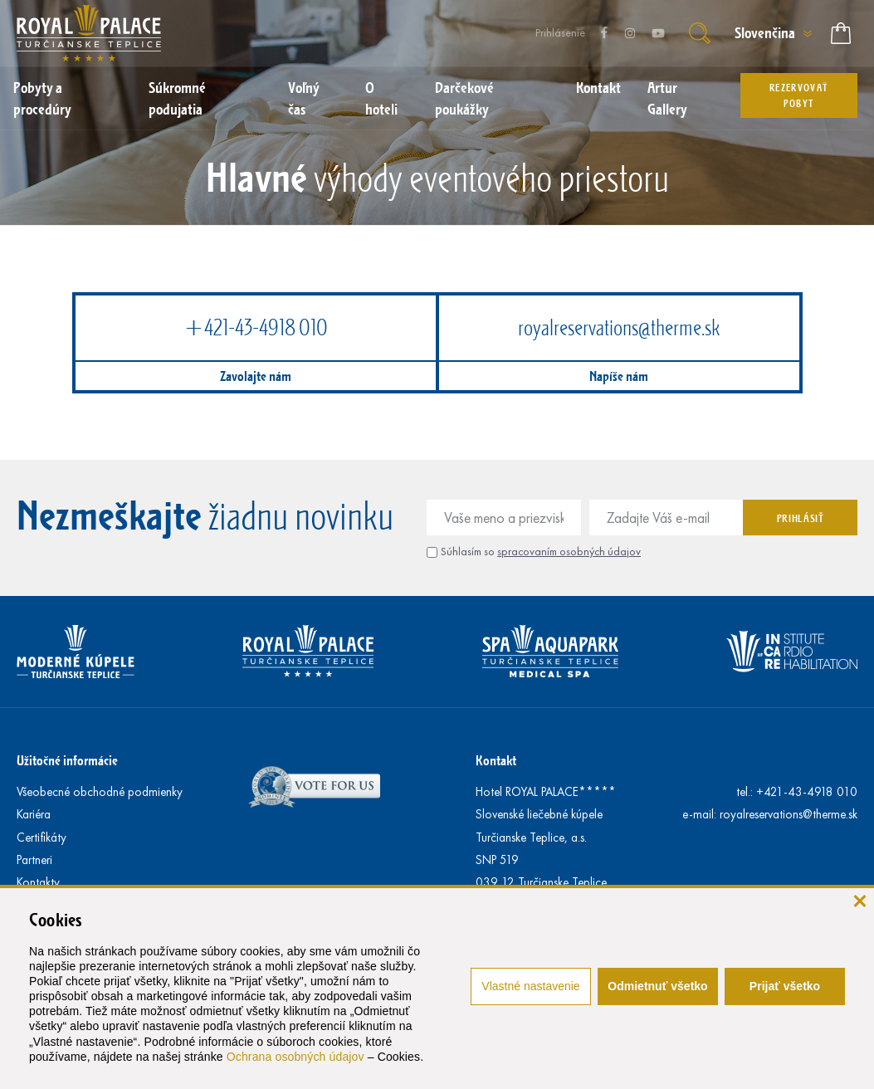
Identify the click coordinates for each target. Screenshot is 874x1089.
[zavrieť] (859, 899)
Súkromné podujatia (177, 98)
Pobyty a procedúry (42, 98)
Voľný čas (304, 98)
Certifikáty (41, 837)
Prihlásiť (800, 518)
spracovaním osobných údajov (569, 551)
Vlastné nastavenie (530, 986)
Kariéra (34, 814)
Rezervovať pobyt (798, 95)
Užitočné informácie (67, 760)
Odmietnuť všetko (657, 986)
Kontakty (38, 882)
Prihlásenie (560, 33)
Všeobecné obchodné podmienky (100, 791)
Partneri (34, 859)
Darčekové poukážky (464, 98)
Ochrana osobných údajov (295, 1056)
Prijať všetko (784, 986)
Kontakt (598, 87)
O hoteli (381, 98)
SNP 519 (497, 859)
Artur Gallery (667, 98)
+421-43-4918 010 (255, 327)
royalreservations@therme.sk (619, 327)
